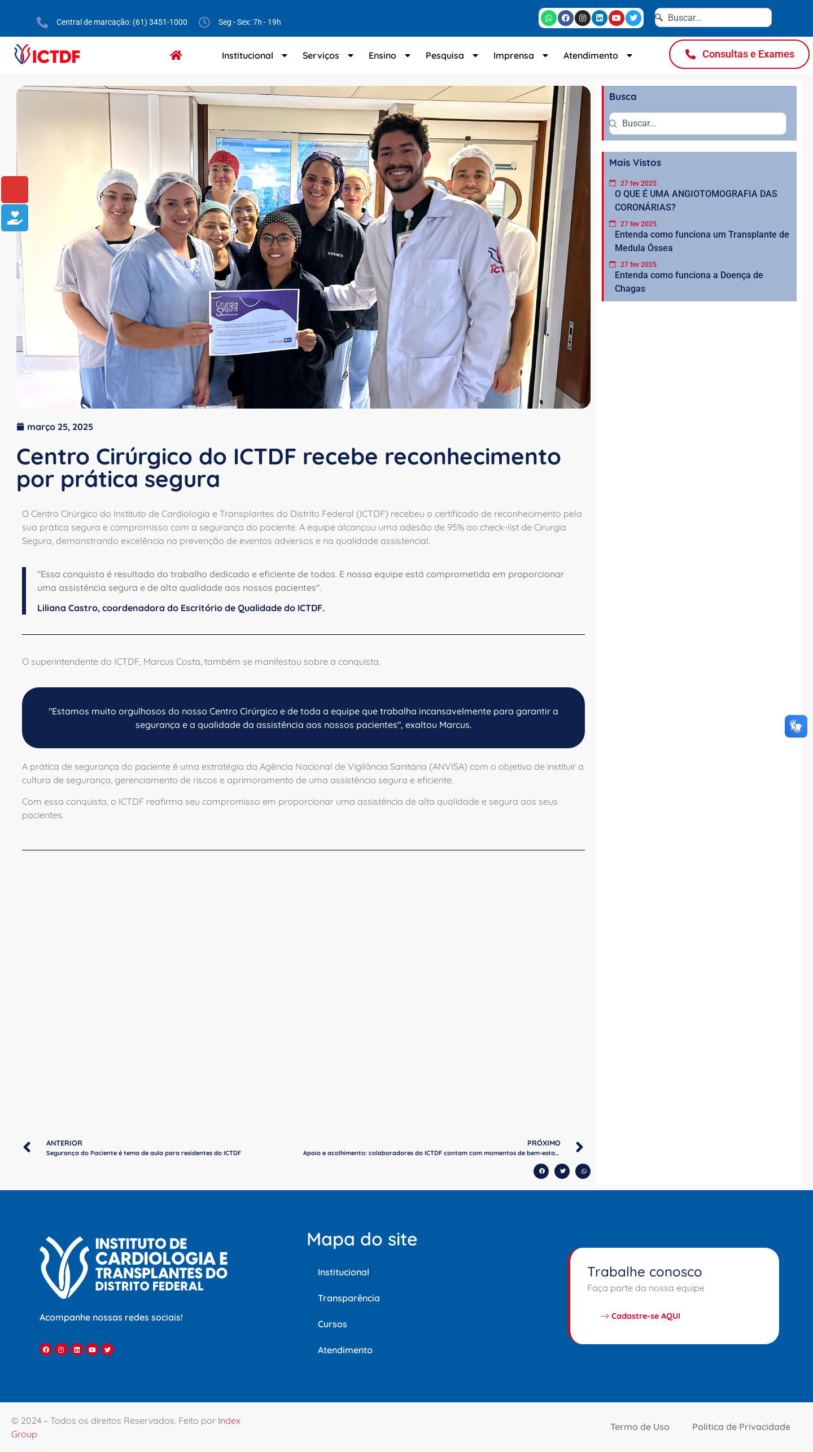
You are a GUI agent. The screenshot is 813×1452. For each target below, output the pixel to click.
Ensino (391, 55)
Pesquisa (453, 55)
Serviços (329, 55)
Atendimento (599, 55)
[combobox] (713, 17)
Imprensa (522, 55)
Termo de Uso (640, 1426)
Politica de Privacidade (741, 1426)
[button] (541, 1171)
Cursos (332, 1324)
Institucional (256, 55)
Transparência (349, 1298)
